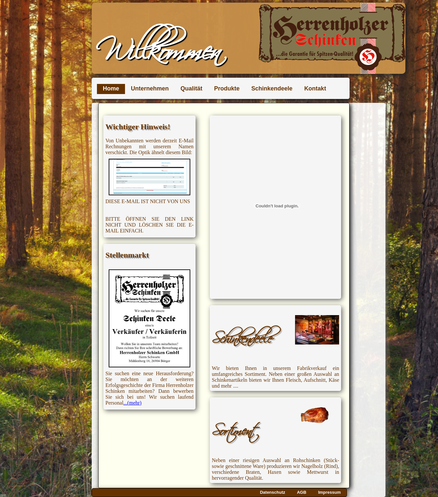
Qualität (191, 88)
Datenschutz (272, 492)
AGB (301, 492)
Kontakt (315, 88)
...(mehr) (132, 403)
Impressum (329, 492)
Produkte (227, 88)
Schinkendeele (271, 88)
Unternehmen (150, 88)
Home (111, 88)
